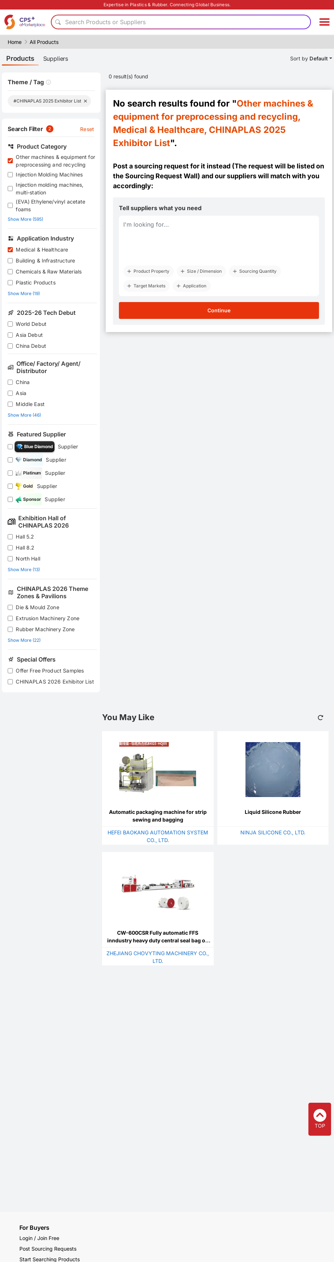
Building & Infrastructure (45, 260)
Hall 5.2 (25, 536)
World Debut (31, 324)
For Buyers (34, 1227)
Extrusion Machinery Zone (47, 618)
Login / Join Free (39, 1238)
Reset (87, 129)
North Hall (28, 558)
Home (15, 42)
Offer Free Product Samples (50, 670)
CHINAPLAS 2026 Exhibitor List (55, 681)
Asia (21, 393)
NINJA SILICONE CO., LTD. (272, 832)
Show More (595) (25, 219)
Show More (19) (24, 293)
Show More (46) (24, 415)
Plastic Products (35, 282)
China (23, 382)
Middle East (30, 404)
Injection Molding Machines (49, 174)
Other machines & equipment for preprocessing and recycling (55, 161)
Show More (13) (24, 569)
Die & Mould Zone (37, 607)
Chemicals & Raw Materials (49, 271)
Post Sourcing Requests (47, 1249)
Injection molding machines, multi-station (49, 189)
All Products (44, 42)
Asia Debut (29, 335)
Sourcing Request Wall (161, 176)
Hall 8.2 (25, 547)
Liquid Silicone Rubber (273, 812)
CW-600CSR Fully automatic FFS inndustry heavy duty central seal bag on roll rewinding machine (158, 940)
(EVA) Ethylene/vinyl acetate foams (50, 205)
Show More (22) (24, 640)
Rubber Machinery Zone (45, 629)
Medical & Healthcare (42, 249)
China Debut (31, 346)
